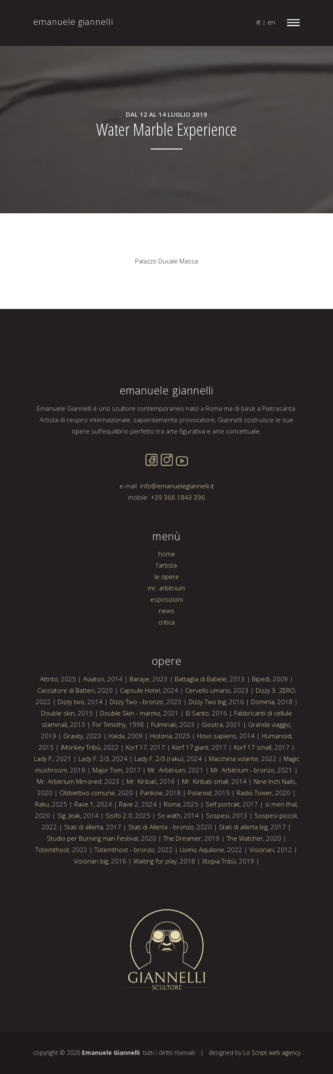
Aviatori (93, 704)
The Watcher (245, 863)
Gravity (73, 761)
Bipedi (261, 704)
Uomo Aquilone (202, 875)
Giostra (212, 750)
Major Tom (107, 795)
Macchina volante (233, 784)
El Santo (197, 738)
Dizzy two (71, 727)
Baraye (139, 704)
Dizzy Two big (207, 727)
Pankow (151, 818)
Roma (172, 829)
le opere (166, 602)
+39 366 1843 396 (178, 522)
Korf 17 (136, 772)
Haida (116, 761)
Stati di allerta (83, 852)
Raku (42, 829)
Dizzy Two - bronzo (136, 727)
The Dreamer (182, 863)
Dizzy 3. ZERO (275, 716)
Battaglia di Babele (201, 704)
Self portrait (223, 829)
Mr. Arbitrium (166, 795)
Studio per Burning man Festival (92, 863)
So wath (169, 841)
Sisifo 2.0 (119, 841)
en (271, 22)
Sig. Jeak (68, 841)
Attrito (49, 704)
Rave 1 (84, 829)
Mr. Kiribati (142, 807)
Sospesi (217, 841)
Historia (161, 761)
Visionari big (91, 886)
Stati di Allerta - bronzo (161, 852)
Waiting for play (155, 886)
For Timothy (109, 750)
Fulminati (163, 750)
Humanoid (276, 761)
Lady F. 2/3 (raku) (159, 784)
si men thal (281, 829)
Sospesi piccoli (275, 841)
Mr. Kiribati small (205, 807)
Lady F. (43, 784)
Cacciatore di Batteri (66, 716)
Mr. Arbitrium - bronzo (242, 795)
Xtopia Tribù (219, 886)
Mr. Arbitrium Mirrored (69, 807)
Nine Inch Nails (274, 807)
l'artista (166, 590)
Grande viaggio (269, 750)
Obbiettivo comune (87, 818)
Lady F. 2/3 (94, 784)
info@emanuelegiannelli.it (177, 511)
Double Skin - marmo (130, 738)
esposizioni (166, 624)
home (166, 579)
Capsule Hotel (140, 716)
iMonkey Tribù (80, 772)
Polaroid (199, 818)
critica (166, 647)
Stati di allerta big (243, 852)
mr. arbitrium (166, 613)
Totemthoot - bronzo (124, 875)
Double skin (58, 738)
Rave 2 (128, 829)
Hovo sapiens (216, 761)
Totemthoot (52, 875)
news (166, 636)
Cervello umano (207, 716)
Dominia (262, 727)
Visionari (261, 875)
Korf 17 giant (190, 772)
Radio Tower (254, 818)
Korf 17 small (252, 772)
